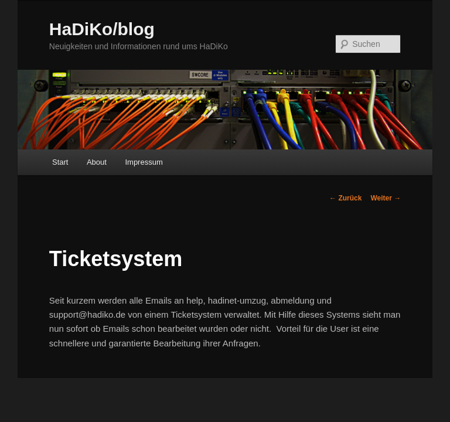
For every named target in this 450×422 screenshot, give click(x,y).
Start (60, 162)
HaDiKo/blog (102, 29)
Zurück (345, 198)
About (97, 162)
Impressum (143, 162)
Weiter (385, 198)
